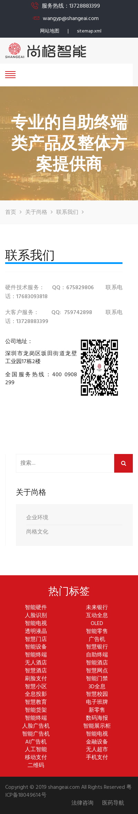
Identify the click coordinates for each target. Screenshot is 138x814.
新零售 (97, 710)
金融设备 (97, 742)
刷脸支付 (36, 679)
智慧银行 (97, 647)
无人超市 (97, 750)
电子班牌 (97, 703)
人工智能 (36, 750)
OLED (97, 624)
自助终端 (97, 655)
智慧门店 (36, 640)
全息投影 (36, 695)
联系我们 (67, 212)
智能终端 (36, 655)
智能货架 (36, 710)
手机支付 (97, 758)
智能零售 (97, 632)
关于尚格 (36, 212)
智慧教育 (36, 703)
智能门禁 (97, 679)
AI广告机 (36, 742)
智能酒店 (97, 663)
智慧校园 (97, 695)
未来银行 (97, 608)
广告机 (97, 640)
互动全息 (97, 616)
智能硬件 (36, 608)
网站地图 (49, 31)
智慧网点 (97, 671)
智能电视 (36, 624)
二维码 (36, 766)
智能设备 (36, 647)
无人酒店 (36, 663)
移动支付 (36, 758)
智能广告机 (36, 734)
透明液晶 (36, 632)
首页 (10, 212)
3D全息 (97, 687)
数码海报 (97, 718)
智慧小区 (36, 687)
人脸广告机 (36, 726)
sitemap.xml (89, 31)
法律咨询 (82, 803)
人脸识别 (36, 616)
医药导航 (113, 803)
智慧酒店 (36, 671)
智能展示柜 (97, 726)
